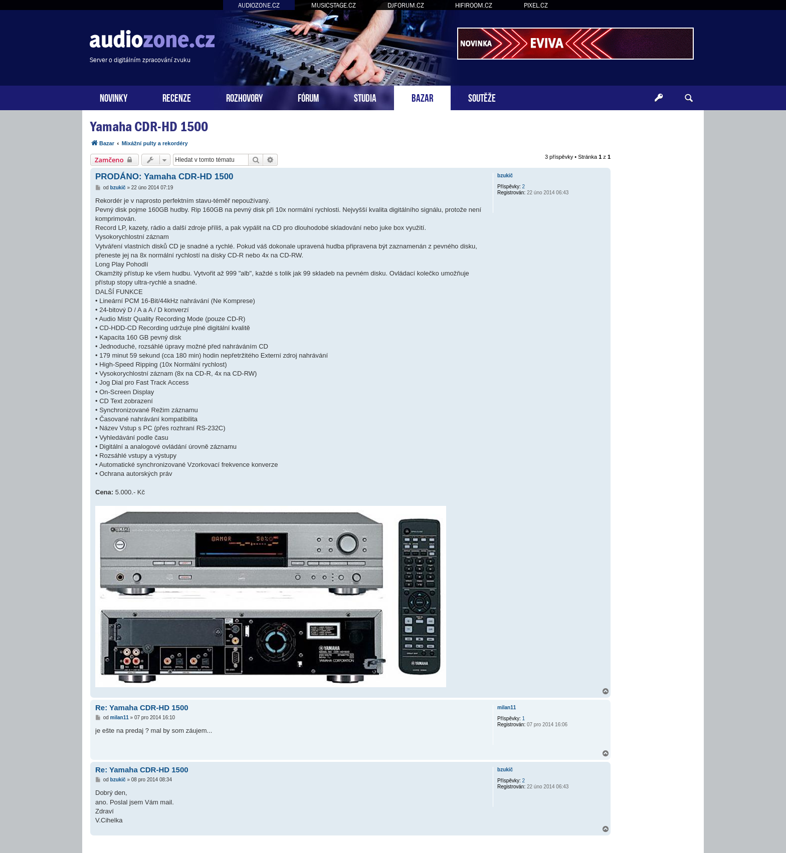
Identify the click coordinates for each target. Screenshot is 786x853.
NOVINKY (113, 97)
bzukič (505, 175)
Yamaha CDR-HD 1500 (149, 126)
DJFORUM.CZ (405, 5)
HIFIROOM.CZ (473, 5)
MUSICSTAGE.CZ (333, 5)
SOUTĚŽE (482, 97)
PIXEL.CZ (536, 5)
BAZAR (422, 97)
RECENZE (176, 97)
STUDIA (365, 97)
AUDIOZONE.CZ (259, 5)
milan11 (506, 707)
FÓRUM (308, 97)
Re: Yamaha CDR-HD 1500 (141, 707)
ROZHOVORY (244, 97)
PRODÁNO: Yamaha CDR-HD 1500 (164, 176)
